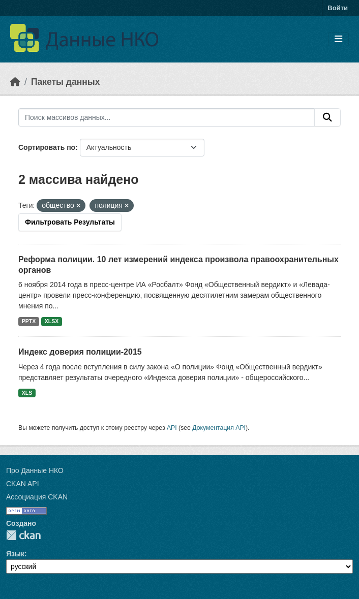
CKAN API (22, 484)
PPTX (29, 321)
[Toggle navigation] (338, 39)
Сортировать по (46, 147)
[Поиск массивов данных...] (166, 117)
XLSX (51, 321)
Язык (15, 554)
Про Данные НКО (35, 470)
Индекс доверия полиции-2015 (80, 352)
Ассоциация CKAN (37, 497)
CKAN (23, 535)
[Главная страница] (15, 82)
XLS (27, 393)
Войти (337, 8)
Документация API (219, 427)
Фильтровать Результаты (70, 222)
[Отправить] (327, 117)
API (172, 427)
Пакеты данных (65, 82)
